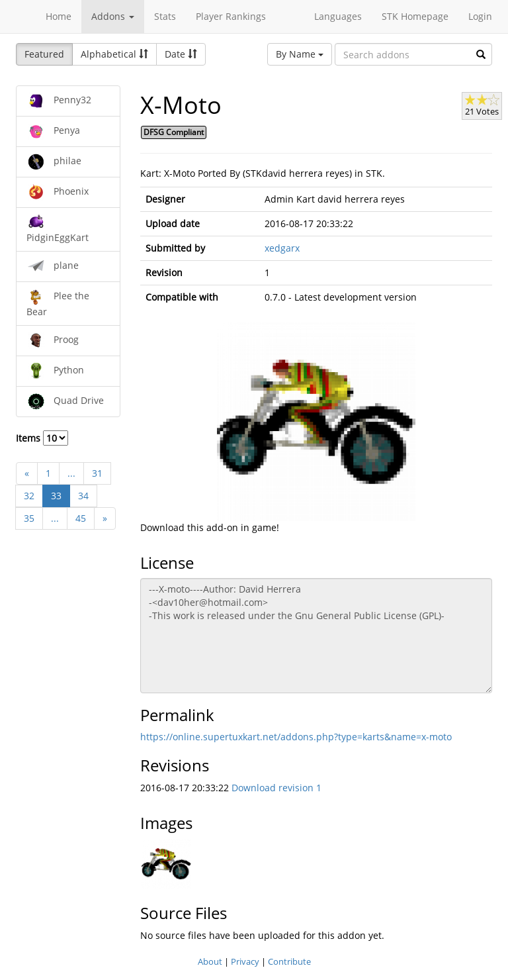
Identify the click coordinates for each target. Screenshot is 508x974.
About (210, 961)
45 (80, 518)
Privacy (245, 961)
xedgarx (282, 248)
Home (58, 16)
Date (181, 54)
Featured (44, 54)
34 (83, 495)
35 (29, 518)
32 (29, 495)
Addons (112, 16)
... (71, 473)
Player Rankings (231, 16)
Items (42, 438)
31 (97, 473)
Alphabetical (114, 54)
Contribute (289, 961)
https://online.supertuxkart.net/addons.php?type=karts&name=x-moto (296, 736)
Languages (338, 16)
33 (56, 495)
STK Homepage (415, 16)
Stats (165, 16)
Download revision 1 (276, 787)
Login (480, 16)
